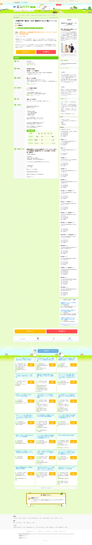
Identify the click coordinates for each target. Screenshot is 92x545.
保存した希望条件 (29, 10)
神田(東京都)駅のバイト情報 (36, 518)
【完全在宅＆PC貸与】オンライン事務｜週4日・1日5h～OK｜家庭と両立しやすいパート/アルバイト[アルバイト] (45, 469)
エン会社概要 (55, 531)
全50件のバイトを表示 (46, 487)
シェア (38, 339)
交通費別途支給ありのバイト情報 (32, 527)
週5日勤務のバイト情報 (53, 527)
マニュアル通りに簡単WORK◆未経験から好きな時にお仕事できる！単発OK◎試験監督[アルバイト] (66, 416)
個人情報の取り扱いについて (31, 531)
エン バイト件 (24, 2)
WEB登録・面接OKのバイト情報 (19, 527)
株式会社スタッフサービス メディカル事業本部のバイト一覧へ (68, 325)
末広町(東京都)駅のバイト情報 (48, 518)
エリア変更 (38, 7)
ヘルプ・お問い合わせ (70, 4)
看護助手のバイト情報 (30, 522)
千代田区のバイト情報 (17, 518)
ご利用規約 (39, 531)
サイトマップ (77, 4)
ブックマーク (69, 339)
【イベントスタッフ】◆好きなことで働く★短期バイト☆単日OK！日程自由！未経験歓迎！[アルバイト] (66, 453)
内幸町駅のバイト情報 (26, 518)
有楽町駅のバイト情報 (58, 518)
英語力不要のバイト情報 (43, 527)
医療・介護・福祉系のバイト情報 (19, 522)
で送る (22, 338)
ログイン (63, 4)
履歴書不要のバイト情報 (62, 527)
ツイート (54, 339)
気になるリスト (19, 10)
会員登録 (58, 4)
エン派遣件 (16, 2)
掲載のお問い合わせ (62, 531)
